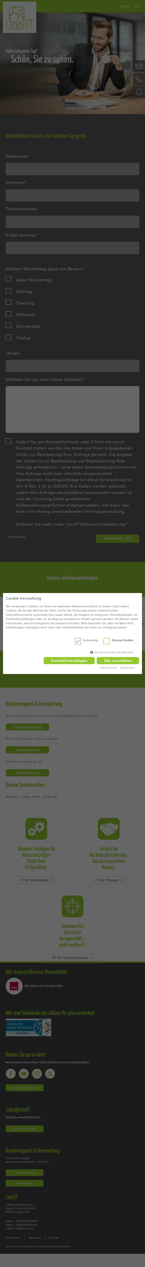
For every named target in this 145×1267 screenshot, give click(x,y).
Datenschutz (108, 668)
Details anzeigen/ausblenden (113, 652)
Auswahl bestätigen (68, 660)
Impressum (127, 668)
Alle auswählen (118, 660)
